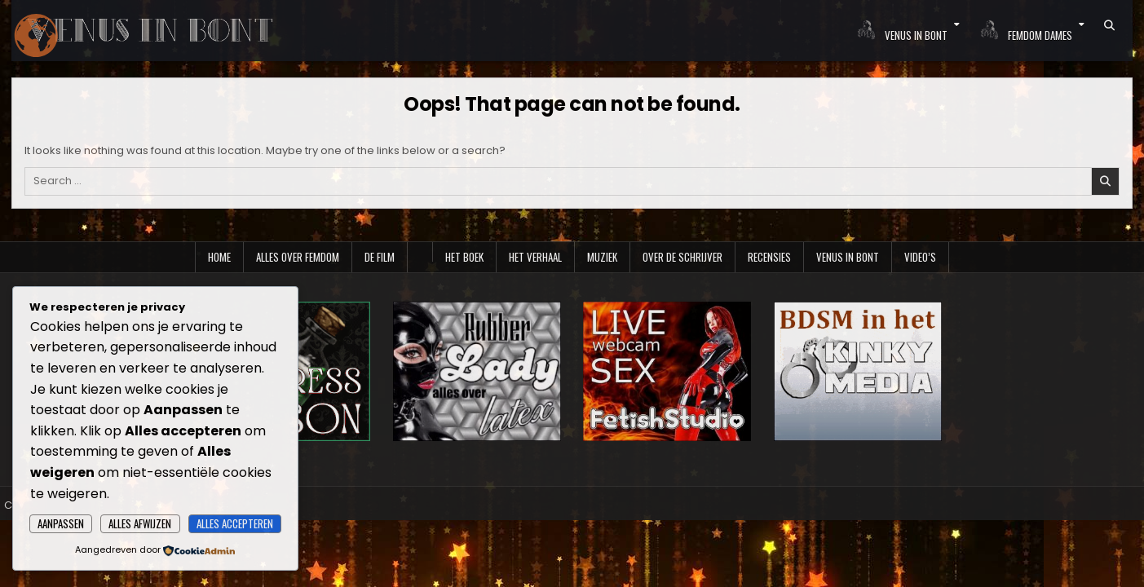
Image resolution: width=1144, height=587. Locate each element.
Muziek (602, 257)
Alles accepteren (235, 523)
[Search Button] (1109, 25)
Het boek (464, 257)
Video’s (920, 257)
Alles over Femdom (297, 257)
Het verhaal (535, 257)
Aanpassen (61, 523)
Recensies (769, 257)
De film (379, 257)
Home (219, 257)
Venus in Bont (847, 257)
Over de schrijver (682, 257)
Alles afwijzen (139, 523)
